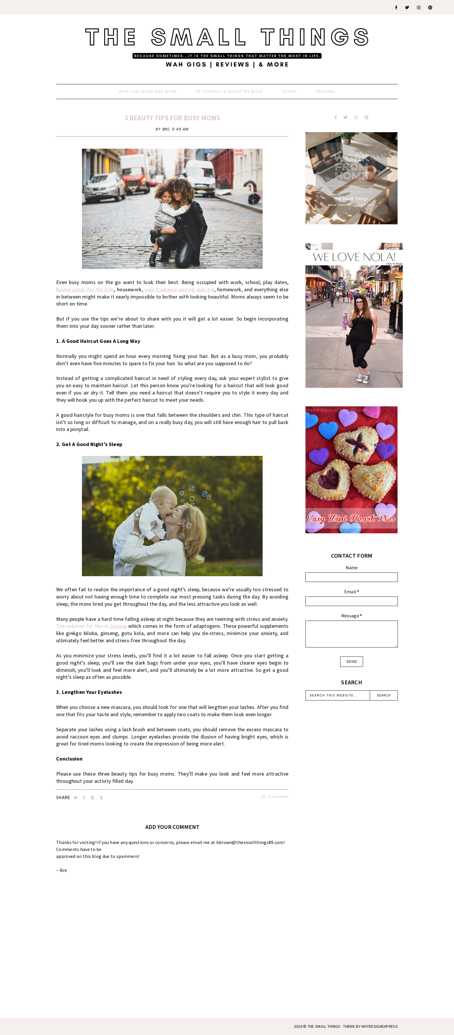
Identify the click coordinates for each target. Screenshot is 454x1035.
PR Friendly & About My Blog (229, 91)
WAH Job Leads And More (148, 91)
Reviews (325, 91)
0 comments (275, 796)
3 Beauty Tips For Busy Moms (172, 118)
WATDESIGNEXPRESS (379, 1026)
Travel (289, 91)
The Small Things (323, 1026)
